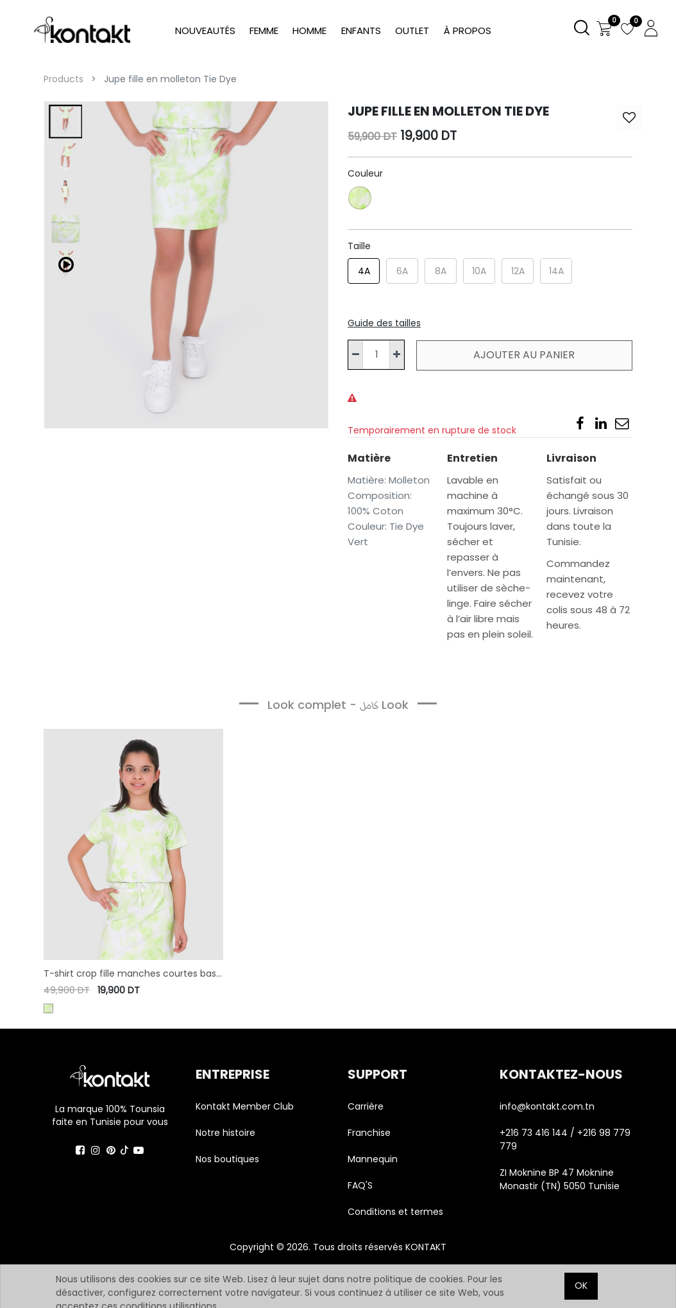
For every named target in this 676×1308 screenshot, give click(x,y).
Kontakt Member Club (245, 1106)
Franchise (369, 1132)
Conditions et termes (395, 1211)
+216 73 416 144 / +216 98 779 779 (565, 1139)
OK (581, 1285)
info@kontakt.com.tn (548, 1106)
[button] (629, 117)
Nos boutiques (227, 1159)
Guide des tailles (384, 323)
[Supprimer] (355, 354)
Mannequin (374, 1159)
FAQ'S (360, 1185)
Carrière (366, 1106)
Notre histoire (225, 1132)
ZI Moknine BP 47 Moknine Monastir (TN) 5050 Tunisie (560, 1179)
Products (63, 79)
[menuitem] (467, 31)
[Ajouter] (396, 354)
